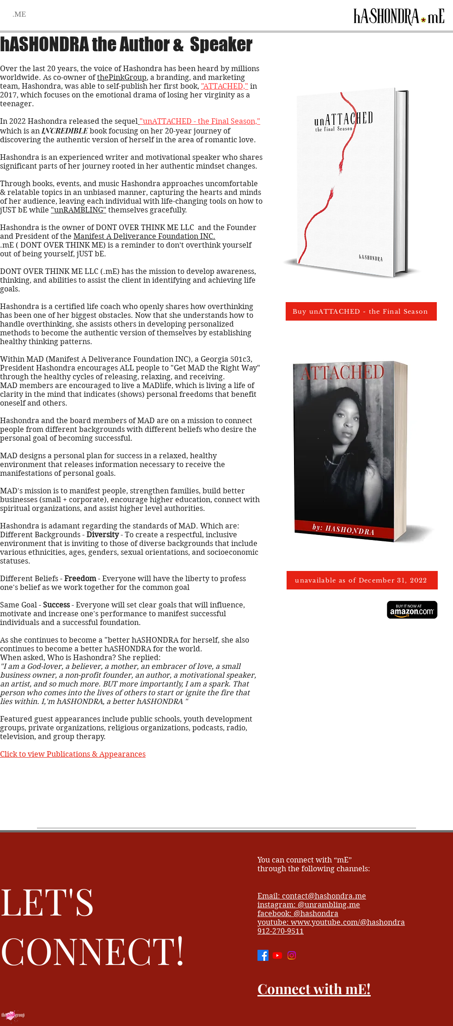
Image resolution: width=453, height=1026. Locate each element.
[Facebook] (263, 955)
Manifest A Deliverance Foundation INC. (144, 236)
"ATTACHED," (224, 86)
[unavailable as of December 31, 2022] (362, 580)
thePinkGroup (122, 77)
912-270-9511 (280, 931)
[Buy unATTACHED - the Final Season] (361, 311)
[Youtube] (277, 955)
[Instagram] (291, 955)
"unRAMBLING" (78, 210)
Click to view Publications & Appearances (73, 754)
